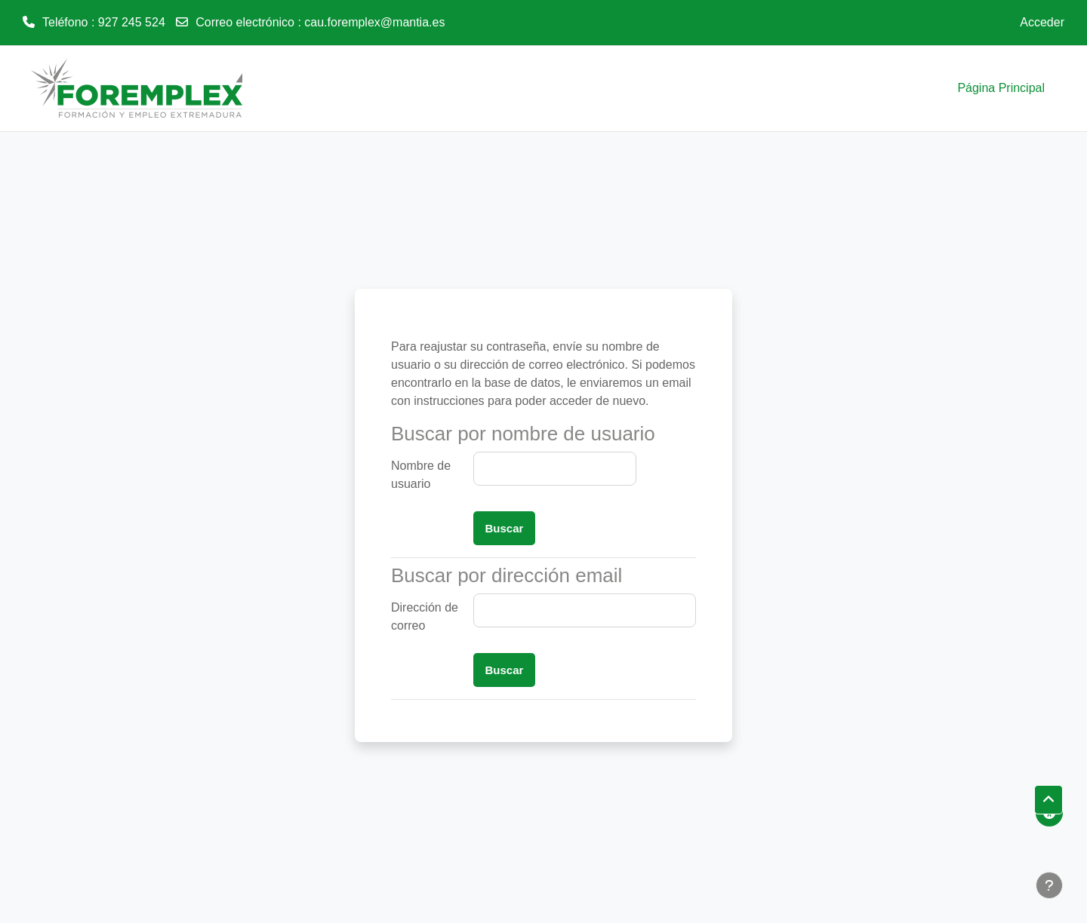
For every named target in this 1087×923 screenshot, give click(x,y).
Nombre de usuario (421, 474)
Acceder (1042, 22)
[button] (1048, 800)
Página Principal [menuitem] (1001, 87)
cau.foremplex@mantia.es (374, 22)
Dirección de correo (424, 616)
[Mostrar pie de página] (1049, 885)
